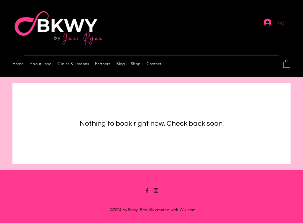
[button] (286, 63)
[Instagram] (156, 190)
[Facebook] (147, 190)
